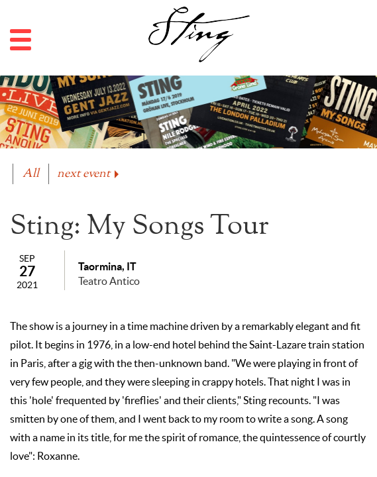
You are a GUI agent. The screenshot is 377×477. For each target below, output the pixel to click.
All (31, 174)
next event (89, 174)
